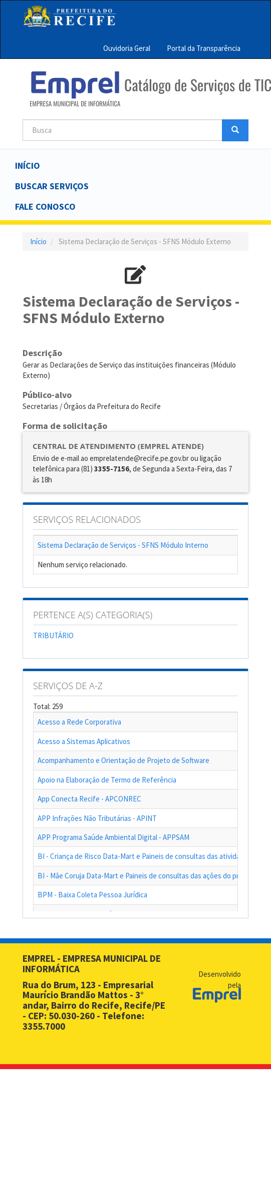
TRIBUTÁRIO (53, 635)
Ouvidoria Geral (126, 48)
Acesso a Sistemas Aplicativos (84, 741)
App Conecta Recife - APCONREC (89, 798)
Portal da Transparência (203, 48)
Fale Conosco (45, 206)
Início (27, 165)
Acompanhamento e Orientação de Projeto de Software (123, 760)
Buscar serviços (52, 186)
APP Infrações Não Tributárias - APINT (97, 818)
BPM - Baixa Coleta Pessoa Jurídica (92, 894)
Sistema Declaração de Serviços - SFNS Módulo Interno (123, 545)
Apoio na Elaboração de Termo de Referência (107, 780)
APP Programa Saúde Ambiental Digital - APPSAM (113, 837)
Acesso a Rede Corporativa (79, 722)
